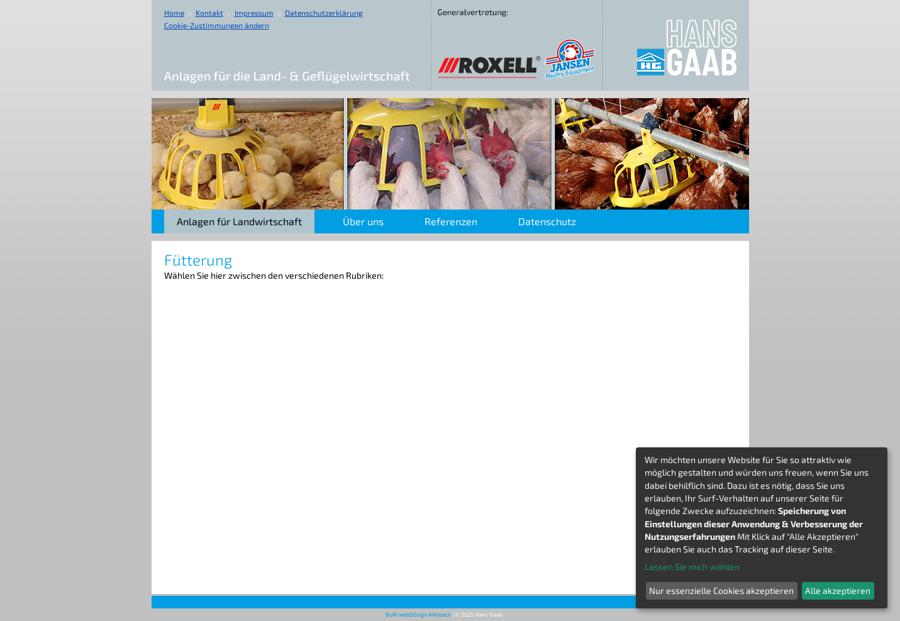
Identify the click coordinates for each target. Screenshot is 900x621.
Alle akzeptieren (837, 590)
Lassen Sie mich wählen (692, 566)
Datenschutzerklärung (324, 12)
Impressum (254, 12)
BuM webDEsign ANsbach (418, 614)
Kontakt (209, 12)
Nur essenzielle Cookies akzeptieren (721, 590)
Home (174, 12)
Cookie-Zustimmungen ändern (216, 25)
